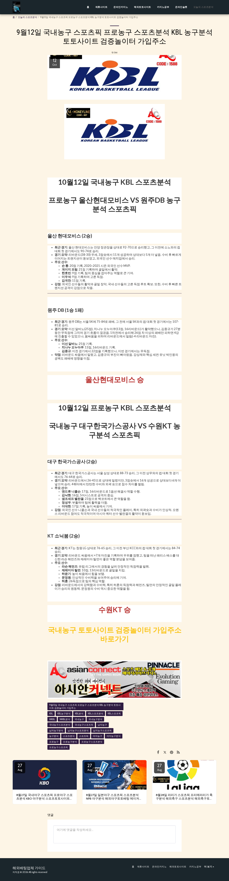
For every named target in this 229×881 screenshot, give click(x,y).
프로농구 (54, 741)
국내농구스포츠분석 (59, 724)
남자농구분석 (56, 730)
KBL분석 (79, 713)
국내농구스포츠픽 (84, 724)
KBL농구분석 (63, 713)
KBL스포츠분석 (95, 713)
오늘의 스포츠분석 (27, 17)
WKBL (52, 719)
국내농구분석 (95, 719)
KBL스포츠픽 (114, 713)
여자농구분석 (114, 736)
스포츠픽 (83, 736)
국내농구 (79, 719)
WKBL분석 (65, 719)
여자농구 (97, 736)
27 (19, 767)
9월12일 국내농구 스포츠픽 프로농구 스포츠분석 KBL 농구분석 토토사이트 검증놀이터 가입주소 (85, 706)
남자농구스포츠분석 (78, 730)
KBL (51, 713)
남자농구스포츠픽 (102, 730)
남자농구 (102, 724)
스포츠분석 (69, 736)
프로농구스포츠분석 (91, 741)
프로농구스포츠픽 (58, 747)
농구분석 (54, 736)
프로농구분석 (70, 741)
